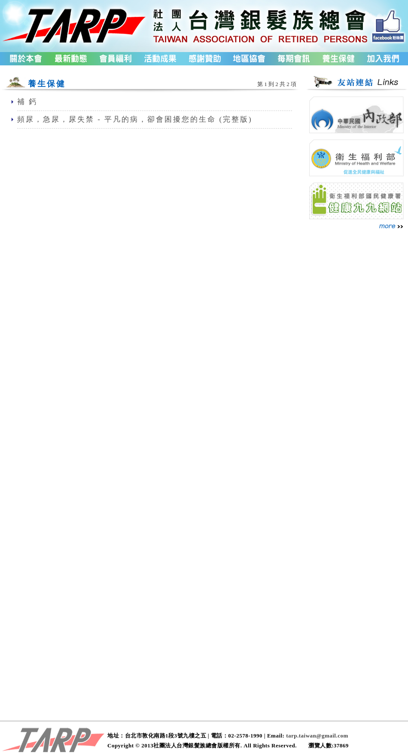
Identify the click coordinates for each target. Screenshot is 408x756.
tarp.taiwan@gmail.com (317, 735)
